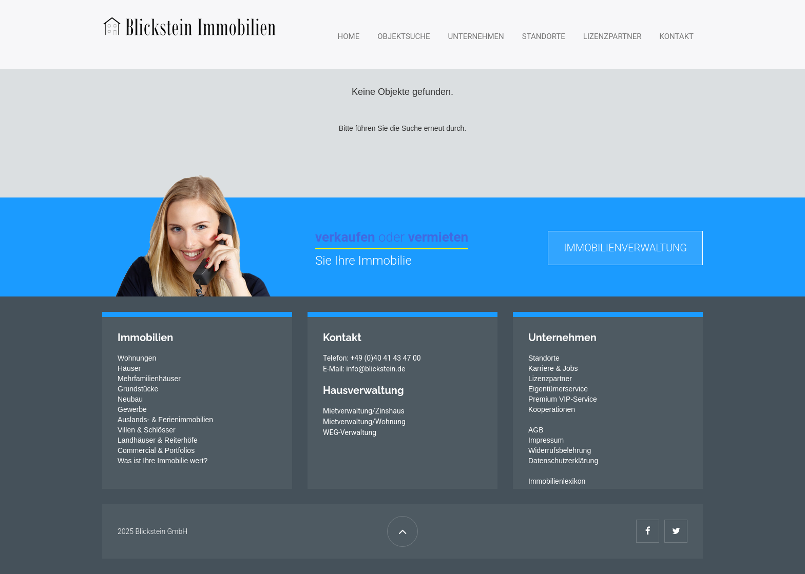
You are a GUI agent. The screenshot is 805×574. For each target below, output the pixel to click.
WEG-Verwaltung (349, 432)
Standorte (543, 36)
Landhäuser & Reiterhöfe (158, 440)
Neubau (130, 399)
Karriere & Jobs (553, 368)
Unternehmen (476, 36)
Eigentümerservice (558, 389)
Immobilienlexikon (556, 481)
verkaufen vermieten (391, 237)
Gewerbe (132, 409)
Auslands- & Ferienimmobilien (165, 419)
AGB (536, 430)
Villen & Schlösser (147, 430)
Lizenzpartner (612, 36)
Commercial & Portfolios (156, 450)
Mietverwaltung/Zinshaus (364, 411)
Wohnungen (137, 358)
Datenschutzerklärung (563, 461)
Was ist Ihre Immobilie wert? (162, 461)
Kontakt (676, 36)
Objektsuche (403, 36)
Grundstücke (138, 389)
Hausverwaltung (363, 390)
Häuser (129, 368)
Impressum (546, 440)
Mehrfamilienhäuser (149, 378)
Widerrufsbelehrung (559, 450)
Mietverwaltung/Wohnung (364, 422)
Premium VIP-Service (562, 399)
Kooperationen (551, 409)
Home (349, 36)
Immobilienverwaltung (625, 248)
